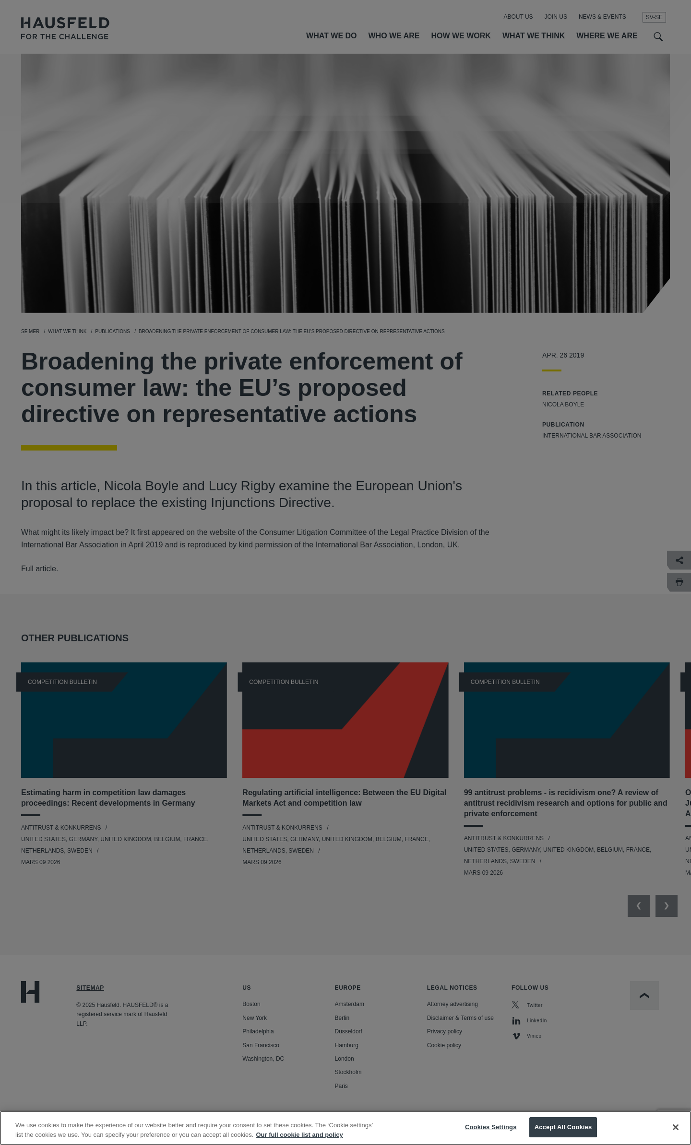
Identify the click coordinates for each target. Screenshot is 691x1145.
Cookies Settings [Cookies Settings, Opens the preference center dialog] (491, 1135)
